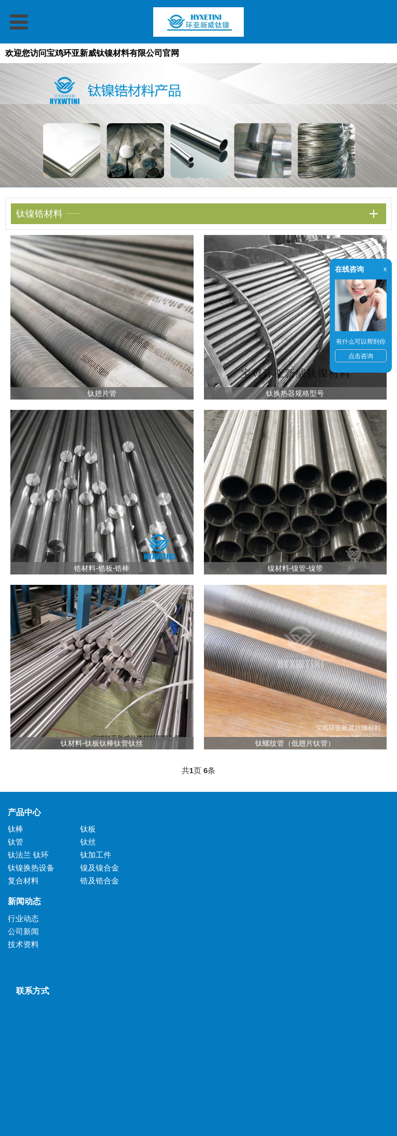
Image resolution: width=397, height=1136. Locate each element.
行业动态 (23, 918)
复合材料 (23, 880)
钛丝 (88, 841)
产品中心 (24, 812)
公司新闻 (23, 931)
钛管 (15, 841)
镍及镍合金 (99, 867)
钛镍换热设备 (31, 867)
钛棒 (15, 828)
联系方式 (28, 990)
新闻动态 (24, 901)
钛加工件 (95, 854)
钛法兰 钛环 (28, 854)
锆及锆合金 (99, 880)
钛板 (88, 828)
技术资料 (23, 944)
